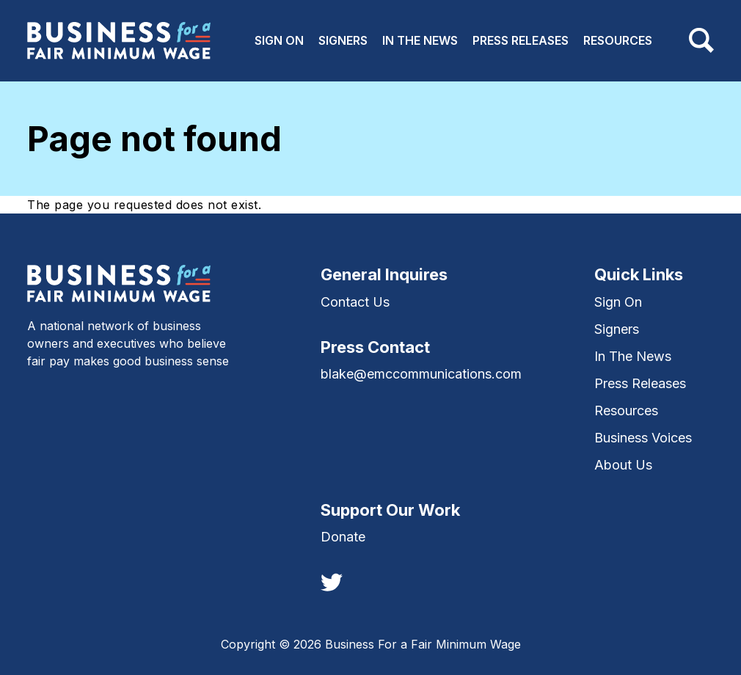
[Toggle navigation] (701, 40)
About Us (623, 464)
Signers (343, 40)
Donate (343, 536)
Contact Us (355, 302)
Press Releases (520, 40)
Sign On (279, 40)
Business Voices (643, 437)
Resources (617, 40)
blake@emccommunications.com (421, 374)
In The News (420, 40)
